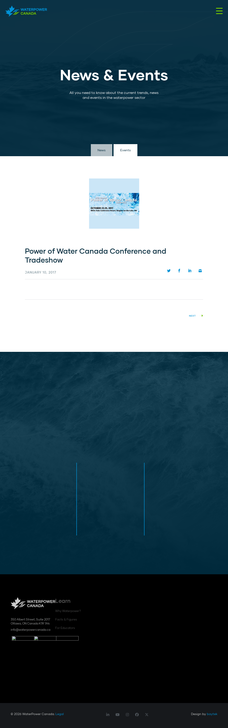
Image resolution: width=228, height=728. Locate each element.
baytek (212, 714)
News (102, 150)
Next (196, 315)
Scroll (13, 133)
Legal (59, 714)
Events (125, 150)
